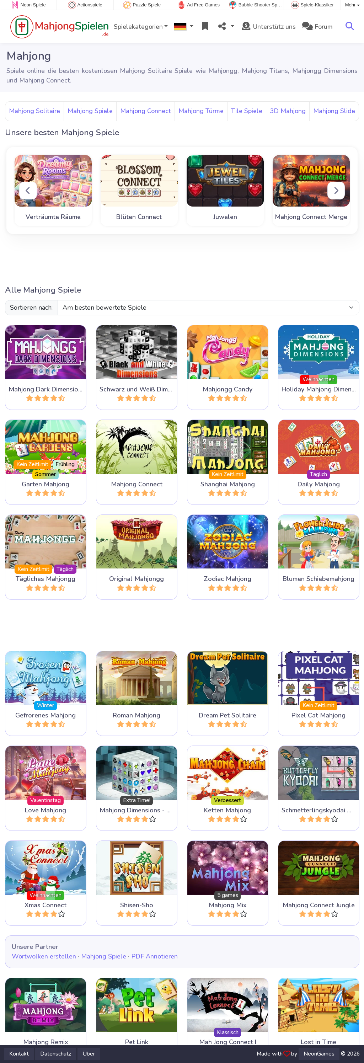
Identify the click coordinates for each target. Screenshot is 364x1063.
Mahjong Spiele (90, 111)
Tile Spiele (246, 111)
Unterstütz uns (268, 26)
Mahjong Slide (334, 111)
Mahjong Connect (145, 111)
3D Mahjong (288, 111)
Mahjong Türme (201, 111)
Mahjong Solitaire (34, 111)
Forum (317, 26)
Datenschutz (55, 1054)
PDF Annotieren (154, 956)
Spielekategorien (138, 26)
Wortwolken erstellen (44, 956)
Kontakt (19, 1054)
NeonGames (319, 1054)
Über (88, 1054)
